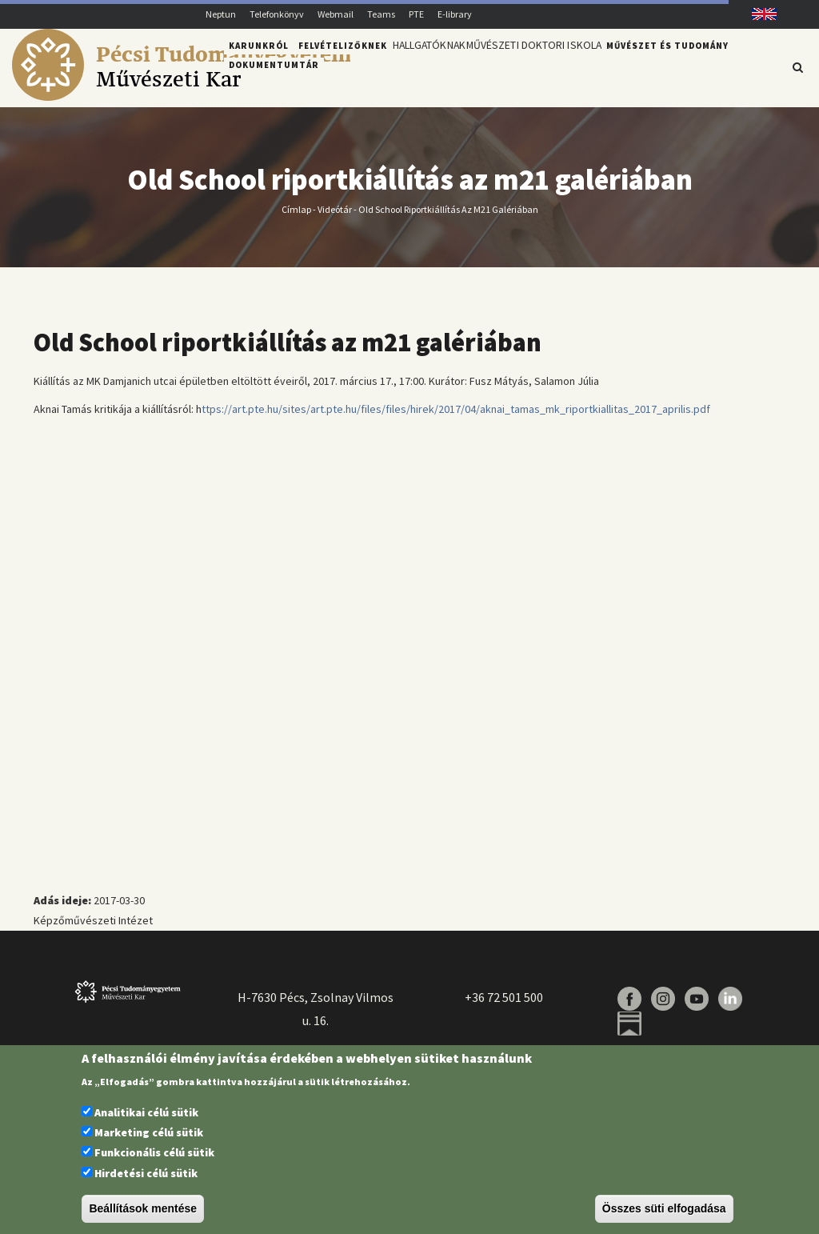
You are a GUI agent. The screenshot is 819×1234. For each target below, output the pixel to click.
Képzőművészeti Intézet (93, 930)
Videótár (335, 218)
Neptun (221, 14)
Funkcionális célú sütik (154, 1152)
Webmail (336, 14)
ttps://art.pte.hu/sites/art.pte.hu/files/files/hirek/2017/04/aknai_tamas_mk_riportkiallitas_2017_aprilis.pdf (456, 418)
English (758, 14)
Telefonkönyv (277, 14)
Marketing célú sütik (148, 1132)
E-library (454, 14)
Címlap (296, 218)
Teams (381, 14)
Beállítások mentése (143, 1208)
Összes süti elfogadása (664, 1208)
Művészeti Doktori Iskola (552, 66)
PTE (416, 14)
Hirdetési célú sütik (146, 1173)
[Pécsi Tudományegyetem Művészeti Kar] (181, 97)
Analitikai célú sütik (146, 1112)
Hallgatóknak (435, 66)
